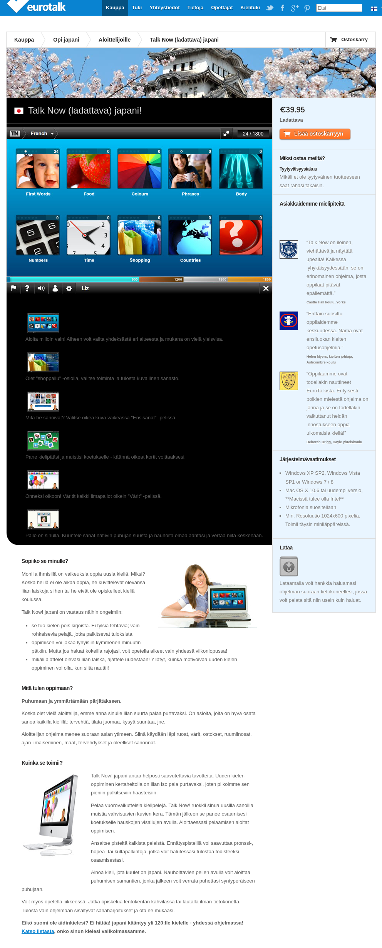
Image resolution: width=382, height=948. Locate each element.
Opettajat (222, 7)
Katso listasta (38, 931)
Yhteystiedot (164, 7)
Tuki (137, 7)
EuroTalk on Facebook (282, 8)
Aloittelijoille (115, 40)
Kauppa (115, 7)
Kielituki (250, 7)
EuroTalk (37, 7)
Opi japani (66, 40)
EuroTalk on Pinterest (307, 8)
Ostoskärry (354, 39)
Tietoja (195, 7)
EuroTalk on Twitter (270, 8)
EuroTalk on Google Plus (294, 8)
